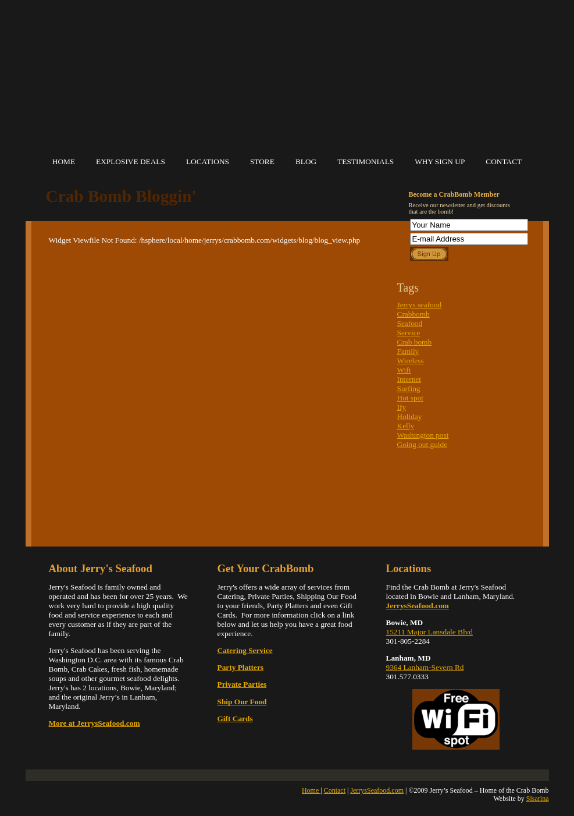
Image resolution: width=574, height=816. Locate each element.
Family (408, 351)
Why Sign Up (440, 161)
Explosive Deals (130, 161)
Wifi (404, 370)
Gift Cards (235, 718)
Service (408, 332)
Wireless (410, 360)
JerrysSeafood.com (377, 790)
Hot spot (410, 397)
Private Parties (242, 684)
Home (63, 161)
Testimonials (365, 161)
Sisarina (537, 798)
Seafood (410, 323)
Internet (409, 379)
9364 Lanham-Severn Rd (425, 667)
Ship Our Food (242, 701)
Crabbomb (413, 314)
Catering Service (245, 650)
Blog (305, 161)
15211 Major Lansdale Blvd (429, 631)
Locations (207, 161)
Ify (402, 407)
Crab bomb (414, 342)
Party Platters (241, 667)
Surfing (408, 388)
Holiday (409, 416)
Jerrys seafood (419, 304)
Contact (504, 161)
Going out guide (422, 444)
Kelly (406, 425)
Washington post (423, 435)
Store (262, 161)
